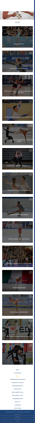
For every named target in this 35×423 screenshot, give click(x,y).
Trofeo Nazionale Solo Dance (19, 239)
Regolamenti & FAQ (17, 392)
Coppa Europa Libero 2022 (19, 68)
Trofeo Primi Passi (19, 287)
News (17, 369)
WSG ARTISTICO (19, 44)
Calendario (18, 416)
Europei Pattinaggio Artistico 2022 (19, 166)
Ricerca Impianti (17, 418)
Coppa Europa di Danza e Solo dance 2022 (18, 117)
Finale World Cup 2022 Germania (19, 190)
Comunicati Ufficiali (17, 382)
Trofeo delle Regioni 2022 (19, 312)
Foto (17, 376)
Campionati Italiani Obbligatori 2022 (19, 336)
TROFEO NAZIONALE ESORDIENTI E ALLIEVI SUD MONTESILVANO (19, 92)
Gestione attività (17, 395)
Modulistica (17, 389)
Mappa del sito (17, 414)
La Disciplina (17, 373)
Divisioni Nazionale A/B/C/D (19, 214)
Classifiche (17, 405)
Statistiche (17, 408)
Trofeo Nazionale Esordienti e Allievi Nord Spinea (19, 140)
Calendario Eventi (17, 385)
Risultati (17, 401)
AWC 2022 (19, 361)
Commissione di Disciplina (17, 379)
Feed (17, 420)
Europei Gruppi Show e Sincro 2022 (19, 263)
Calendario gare (17, 398)
